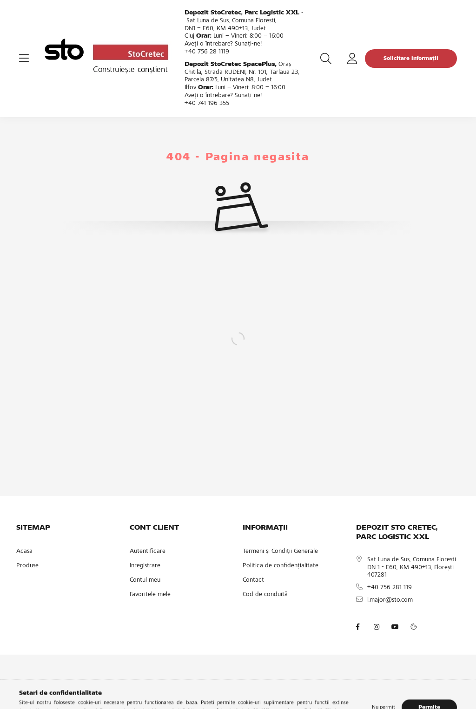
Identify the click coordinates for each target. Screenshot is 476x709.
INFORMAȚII (265, 528)
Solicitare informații (410, 58)
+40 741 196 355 (207, 103)
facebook (358, 626)
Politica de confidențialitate (280, 566)
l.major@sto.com (390, 600)
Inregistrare (145, 566)
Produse (27, 566)
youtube (395, 626)
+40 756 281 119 (389, 587)
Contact (253, 580)
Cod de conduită (265, 594)
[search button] (326, 58)
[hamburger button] (23, 58)
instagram (376, 626)
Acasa (24, 551)
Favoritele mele (150, 594)
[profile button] (352, 58)
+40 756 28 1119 (207, 52)
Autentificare (147, 551)
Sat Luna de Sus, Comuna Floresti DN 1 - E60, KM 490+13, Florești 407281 (411, 568)
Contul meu (145, 580)
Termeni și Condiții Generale (280, 551)
